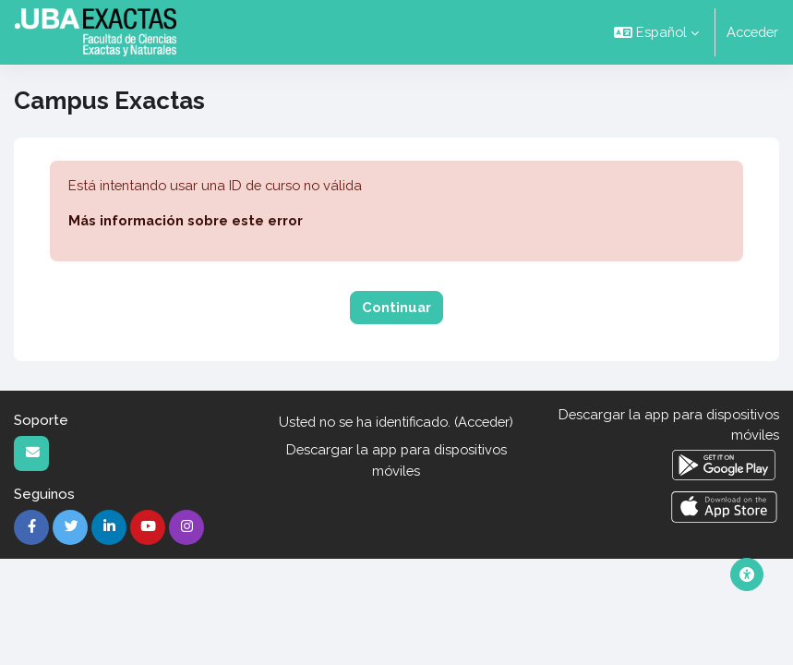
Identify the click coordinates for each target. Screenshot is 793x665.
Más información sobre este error (185, 220)
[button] (656, 32)
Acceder (752, 32)
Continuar (396, 307)
